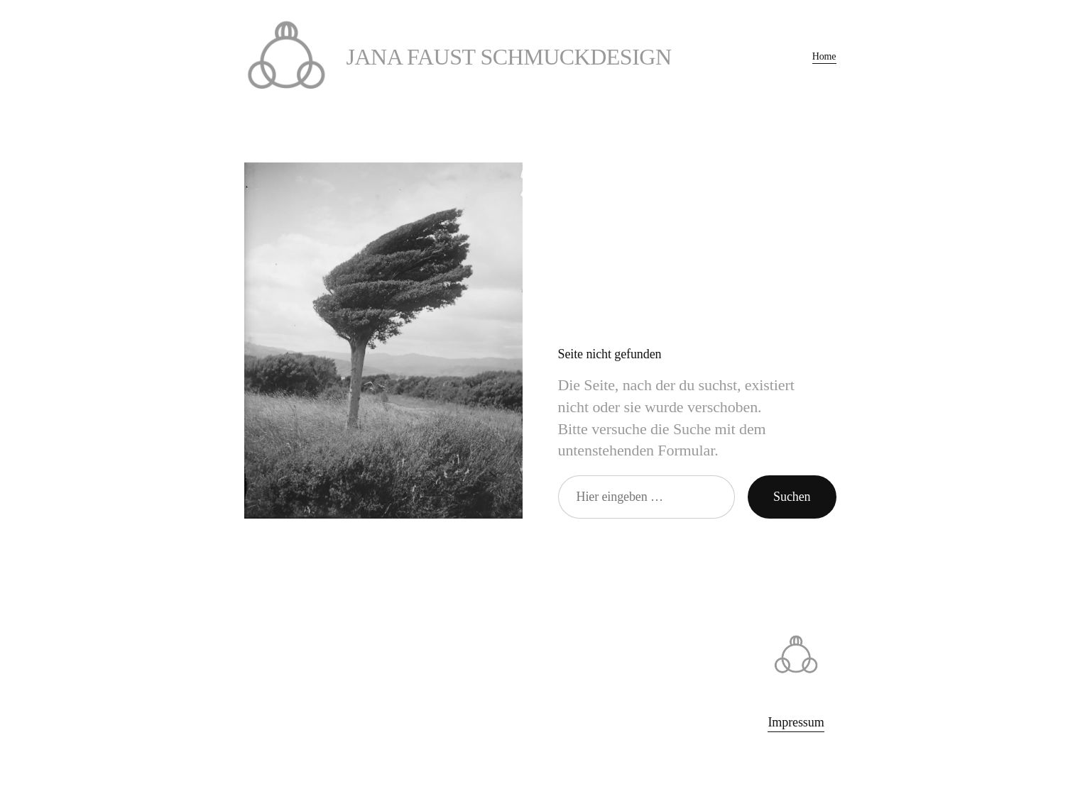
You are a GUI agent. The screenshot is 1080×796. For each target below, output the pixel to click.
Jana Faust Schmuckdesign (509, 57)
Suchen (791, 497)
